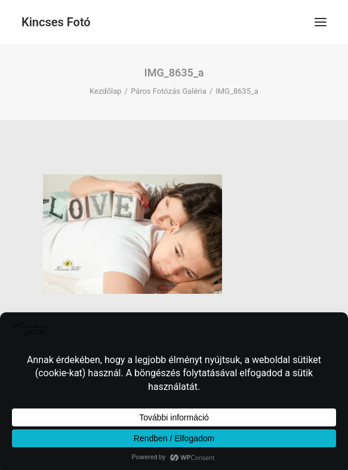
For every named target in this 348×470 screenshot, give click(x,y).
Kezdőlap (106, 91)
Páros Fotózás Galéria (169, 91)
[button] (320, 22)
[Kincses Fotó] (56, 22)
